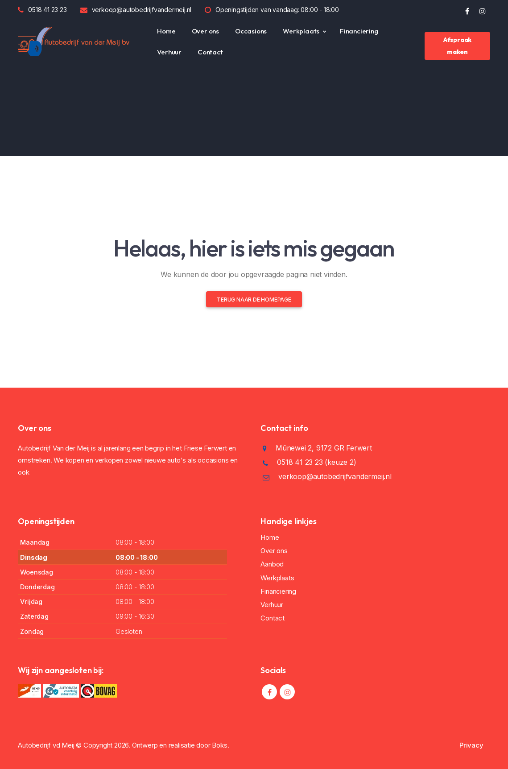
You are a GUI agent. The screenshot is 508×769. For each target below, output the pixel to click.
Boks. (220, 745)
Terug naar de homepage (254, 299)
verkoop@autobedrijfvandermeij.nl (142, 9)
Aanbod (272, 564)
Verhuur (169, 52)
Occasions (251, 31)
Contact (210, 52)
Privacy (471, 745)
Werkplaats (301, 31)
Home (166, 31)
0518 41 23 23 (47, 9)
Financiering (359, 31)
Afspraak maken (457, 46)
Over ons (205, 31)
